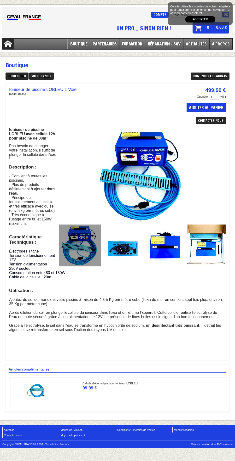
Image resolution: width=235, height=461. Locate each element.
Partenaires (105, 44)
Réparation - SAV (164, 44)
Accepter (200, 19)
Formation (132, 44)
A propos (9, 429)
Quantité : (203, 96)
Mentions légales (184, 429)
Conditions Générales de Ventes (136, 429)
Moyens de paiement (72, 435)
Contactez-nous (13, 435)
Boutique (78, 44)
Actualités (196, 44)
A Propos (221, 44)
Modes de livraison (71, 429)
